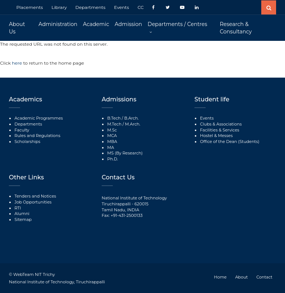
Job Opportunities (33, 202)
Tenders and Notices (35, 196)
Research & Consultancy (236, 28)
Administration (58, 24)
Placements (29, 7)
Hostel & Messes (216, 135)
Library (59, 7)
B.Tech (114, 118)
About (241, 277)
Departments (90, 7)
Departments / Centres (177, 24)
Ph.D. (112, 159)
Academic (96, 24)
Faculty (21, 130)
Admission (128, 24)
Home (220, 277)
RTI (17, 208)
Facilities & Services (219, 130)
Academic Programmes (38, 118)
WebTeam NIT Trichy (34, 274)
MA (110, 147)
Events (121, 7)
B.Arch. (131, 118)
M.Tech (114, 124)
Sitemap (23, 219)
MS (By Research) (124, 153)
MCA (112, 135)
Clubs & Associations (221, 124)
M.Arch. (132, 124)
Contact (264, 277)
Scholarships (27, 141)
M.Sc (112, 130)
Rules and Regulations (37, 135)
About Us (17, 28)
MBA (112, 141)
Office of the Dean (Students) (229, 141)
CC (141, 7)
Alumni (21, 213)
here (17, 63)
